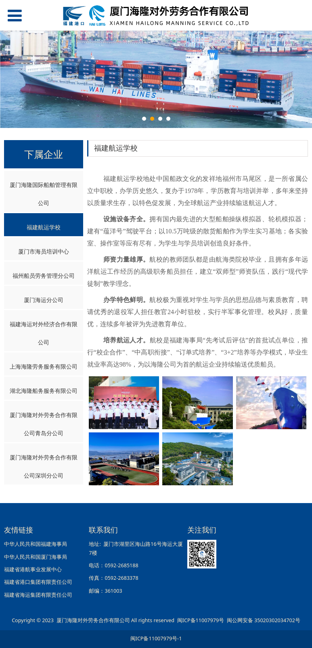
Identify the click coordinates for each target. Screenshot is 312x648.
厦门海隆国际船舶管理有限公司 (43, 194)
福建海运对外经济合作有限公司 (43, 333)
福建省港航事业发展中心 (33, 569)
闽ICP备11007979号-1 (156, 638)
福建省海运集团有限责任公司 (38, 594)
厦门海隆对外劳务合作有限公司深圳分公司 (43, 466)
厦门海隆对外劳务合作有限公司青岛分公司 (43, 424)
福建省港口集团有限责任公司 (38, 582)
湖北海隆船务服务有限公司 (43, 390)
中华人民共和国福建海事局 (35, 544)
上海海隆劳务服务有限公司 (43, 366)
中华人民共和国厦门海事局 (35, 557)
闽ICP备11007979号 (200, 620)
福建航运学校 (44, 227)
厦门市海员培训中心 (43, 251)
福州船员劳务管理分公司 (44, 275)
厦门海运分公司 (43, 300)
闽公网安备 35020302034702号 (263, 620)
